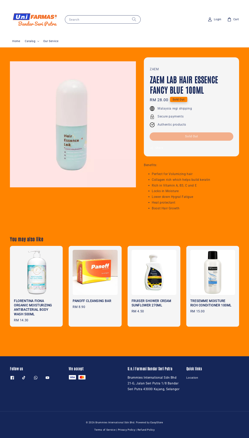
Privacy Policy (126, 429)
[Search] (134, 19)
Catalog (30, 41)
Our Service (51, 41)
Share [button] (156, 148)
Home (16, 41)
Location (192, 377)
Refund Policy (146, 429)
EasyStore (156, 422)
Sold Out (191, 136)
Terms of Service (104, 429)
